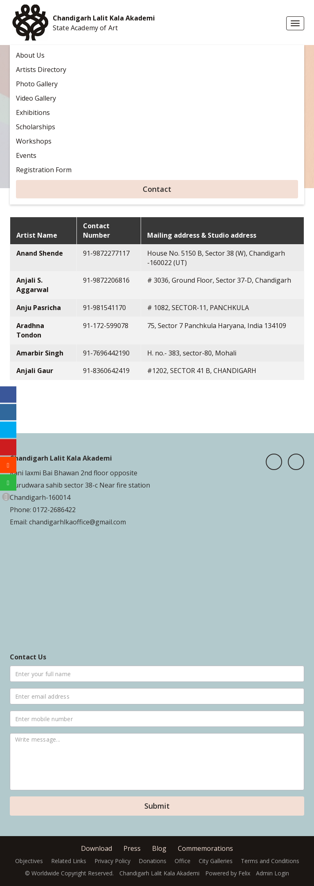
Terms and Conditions (270, 861)
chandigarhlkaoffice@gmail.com (76, 521)
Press (132, 848)
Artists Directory (41, 69)
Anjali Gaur (34, 370)
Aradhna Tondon (30, 330)
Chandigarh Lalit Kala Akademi (104, 17)
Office (183, 861)
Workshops (34, 141)
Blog (159, 848)
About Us (30, 55)
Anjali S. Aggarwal (32, 285)
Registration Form (44, 170)
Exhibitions (33, 112)
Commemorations (205, 848)
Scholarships (35, 127)
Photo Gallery (37, 84)
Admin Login (272, 873)
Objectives (29, 861)
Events (26, 155)
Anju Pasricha (38, 307)
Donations (152, 861)
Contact (157, 189)
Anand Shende (39, 253)
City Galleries (216, 861)
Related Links (68, 861)
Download (96, 848)
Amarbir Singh (39, 353)
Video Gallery (36, 98)
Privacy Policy (112, 861)
